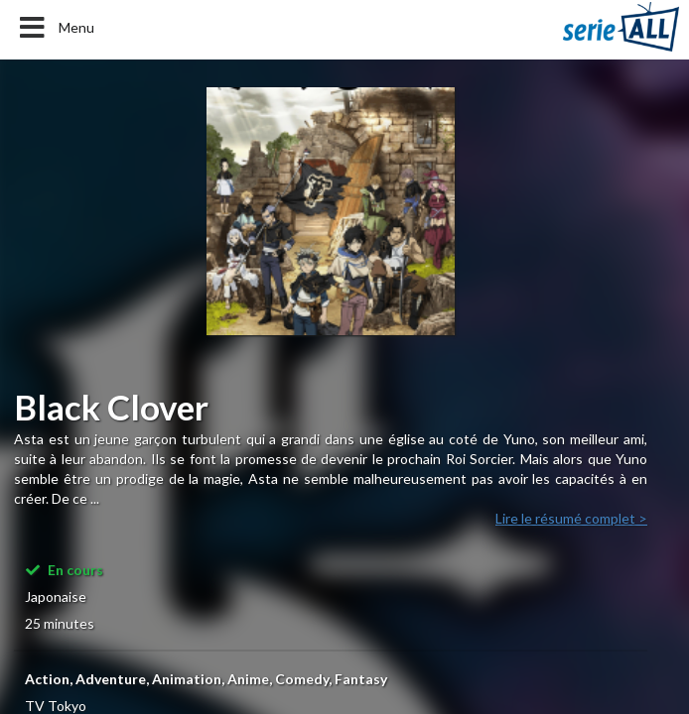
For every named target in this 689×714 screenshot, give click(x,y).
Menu (55, 28)
